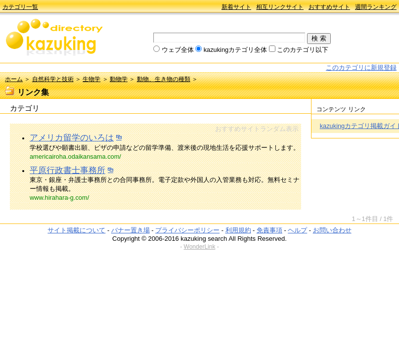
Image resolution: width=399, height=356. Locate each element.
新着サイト (236, 6)
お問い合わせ (332, 230)
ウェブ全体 (178, 49)
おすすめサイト (329, 6)
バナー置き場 (130, 230)
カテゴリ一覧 (20, 6)
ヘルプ (297, 230)
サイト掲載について (76, 230)
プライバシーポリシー (187, 230)
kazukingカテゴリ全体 (235, 49)
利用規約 (238, 230)
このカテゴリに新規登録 (361, 67)
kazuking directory (54, 38)
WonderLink (200, 246)
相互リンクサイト (280, 6)
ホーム (14, 79)
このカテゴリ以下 (302, 49)
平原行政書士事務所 (67, 170)
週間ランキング (376, 6)
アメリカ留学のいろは (72, 137)
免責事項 (269, 230)
